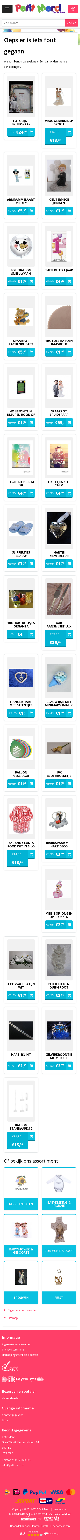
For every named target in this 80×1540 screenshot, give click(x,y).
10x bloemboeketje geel (59, 776)
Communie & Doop (59, 1251)
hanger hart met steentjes (21, 703)
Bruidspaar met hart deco (59, 844)
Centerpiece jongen (59, 201)
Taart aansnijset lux (59, 624)
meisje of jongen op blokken (59, 915)
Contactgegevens (12, 1415)
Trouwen (21, 1298)
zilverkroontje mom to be (59, 1056)
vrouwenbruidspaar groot (59, 122)
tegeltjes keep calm (59, 483)
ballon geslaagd (21, 774)
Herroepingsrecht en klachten (20, 1355)
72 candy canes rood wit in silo (21, 844)
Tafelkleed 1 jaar (59, 270)
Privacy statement (13, 1349)
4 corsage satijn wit (21, 985)
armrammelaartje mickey (21, 201)
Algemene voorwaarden (22, 1310)
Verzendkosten (11, 1398)
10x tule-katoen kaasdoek (59, 342)
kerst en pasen (21, 1204)
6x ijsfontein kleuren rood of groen (21, 415)
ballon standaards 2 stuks (21, 1128)
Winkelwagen (73, 9)
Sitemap (13, 1318)
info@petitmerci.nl (13, 1465)
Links (5, 1420)
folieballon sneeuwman (21, 271)
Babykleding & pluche (59, 1204)
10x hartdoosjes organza (21, 624)
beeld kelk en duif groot (59, 985)
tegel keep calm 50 (21, 483)
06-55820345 (22, 1460)
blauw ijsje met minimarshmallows (59, 703)
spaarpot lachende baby (21, 342)
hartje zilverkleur (59, 554)
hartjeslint (21, 1054)
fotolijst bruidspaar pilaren (21, 124)
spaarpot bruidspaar (59, 413)
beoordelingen (59, 1526)
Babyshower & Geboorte (21, 1251)
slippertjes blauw (21, 554)
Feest (59, 1298)
